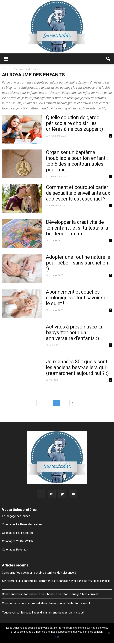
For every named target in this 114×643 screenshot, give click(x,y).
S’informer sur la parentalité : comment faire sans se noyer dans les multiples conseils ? (56, 583)
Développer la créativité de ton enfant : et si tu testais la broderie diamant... (77, 228)
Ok (57, 636)
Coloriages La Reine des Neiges (22, 524)
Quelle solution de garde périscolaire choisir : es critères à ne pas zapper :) (74, 123)
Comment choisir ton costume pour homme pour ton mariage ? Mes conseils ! (51, 594)
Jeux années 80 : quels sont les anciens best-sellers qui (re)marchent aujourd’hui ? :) (77, 367)
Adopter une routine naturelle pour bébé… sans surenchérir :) (78, 262)
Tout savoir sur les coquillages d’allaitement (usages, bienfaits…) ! (43, 612)
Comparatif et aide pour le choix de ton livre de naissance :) (39, 572)
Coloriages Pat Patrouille (17, 532)
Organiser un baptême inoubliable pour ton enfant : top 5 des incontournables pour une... (77, 161)
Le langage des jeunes (16, 516)
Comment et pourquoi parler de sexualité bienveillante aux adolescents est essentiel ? (78, 193)
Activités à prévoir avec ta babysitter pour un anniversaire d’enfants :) (74, 332)
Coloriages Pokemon (15, 549)
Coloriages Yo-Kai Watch (17, 541)
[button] (108, 58)
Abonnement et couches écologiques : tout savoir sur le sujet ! (77, 297)
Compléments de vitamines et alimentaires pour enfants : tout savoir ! (46, 603)
